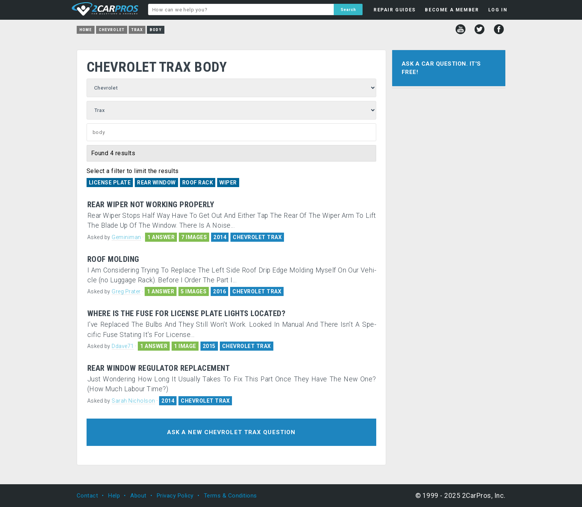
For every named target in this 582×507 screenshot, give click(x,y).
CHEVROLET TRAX (257, 237)
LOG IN (498, 10)
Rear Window (156, 182)
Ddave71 (123, 346)
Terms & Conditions (230, 495)
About (138, 495)
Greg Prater (126, 291)
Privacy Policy (175, 495)
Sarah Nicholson (133, 401)
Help (114, 495)
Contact (87, 495)
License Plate (110, 182)
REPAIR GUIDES (395, 10)
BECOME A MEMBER (452, 10)
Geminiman (126, 237)
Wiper (228, 182)
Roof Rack (197, 182)
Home (85, 29)
